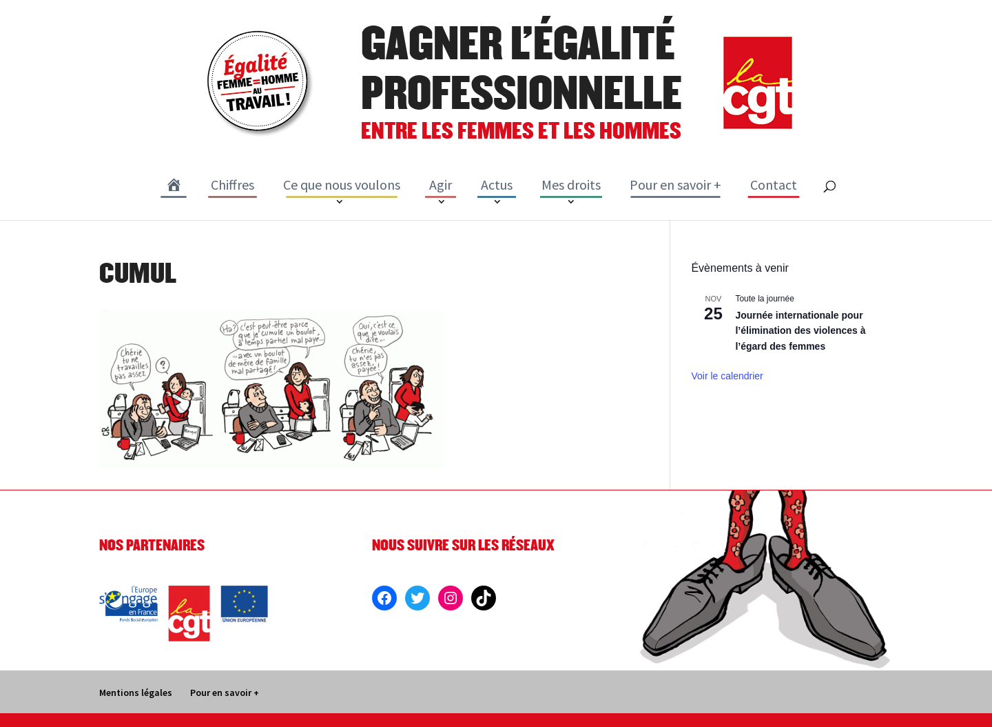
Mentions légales (135, 692)
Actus (497, 184)
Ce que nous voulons (341, 184)
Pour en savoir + (675, 184)
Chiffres (232, 184)
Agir (440, 184)
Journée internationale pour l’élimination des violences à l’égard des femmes (800, 331)
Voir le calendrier (727, 375)
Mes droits (571, 184)
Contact (773, 184)
